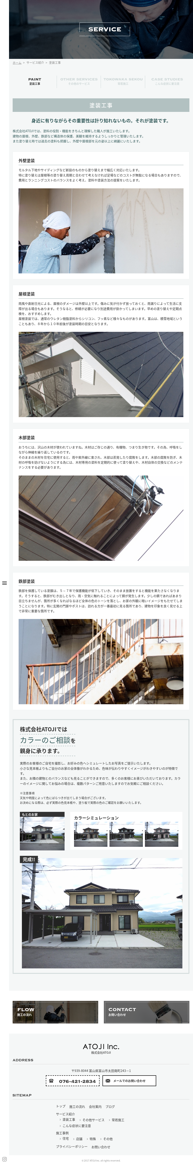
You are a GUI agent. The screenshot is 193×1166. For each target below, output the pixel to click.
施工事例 (62, 1133)
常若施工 (116, 1120)
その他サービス (92, 1120)
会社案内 (95, 1106)
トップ (60, 1106)
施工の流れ (77, 1106)
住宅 (64, 1138)
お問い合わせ (100, 1147)
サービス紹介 (65, 1114)
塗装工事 (67, 1119)
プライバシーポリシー (72, 1146)
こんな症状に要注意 (75, 1125)
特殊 (91, 1138)
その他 (106, 1138)
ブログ (110, 1106)
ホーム (17, 62)
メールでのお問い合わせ (126, 1080)
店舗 (77, 1138)
